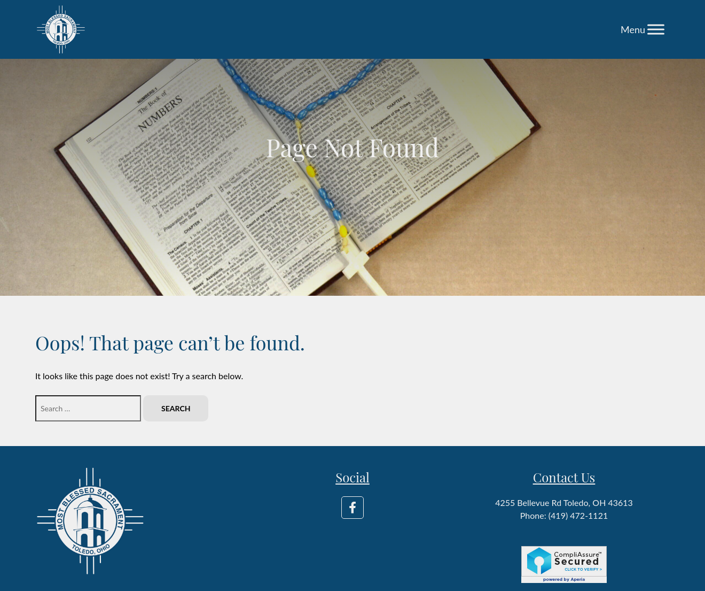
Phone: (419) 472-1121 (564, 515)
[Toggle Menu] (655, 29)
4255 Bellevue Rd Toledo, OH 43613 (564, 502)
